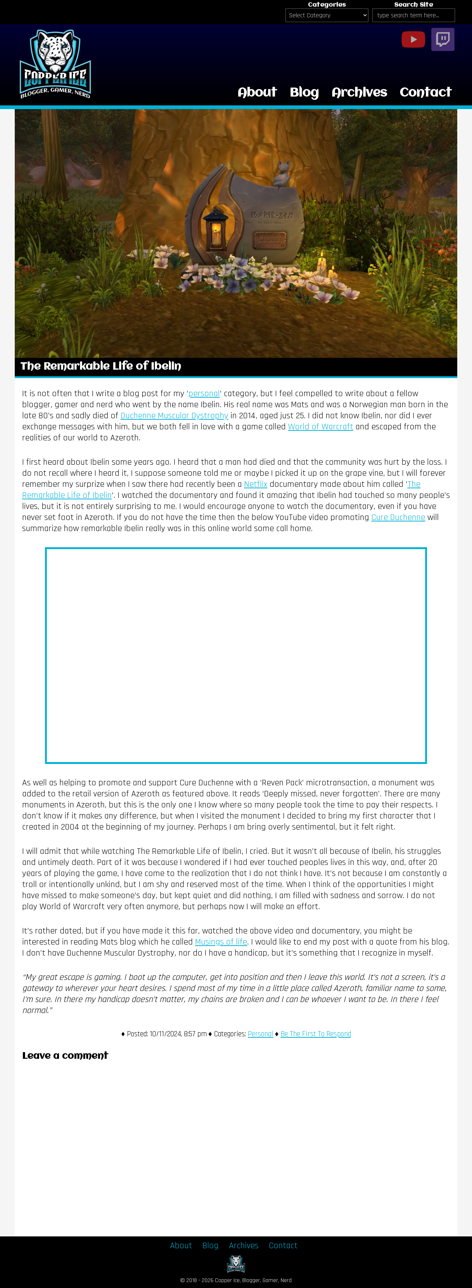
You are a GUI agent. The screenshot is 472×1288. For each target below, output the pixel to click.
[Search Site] (413, 15)
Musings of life (221, 941)
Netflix (255, 484)
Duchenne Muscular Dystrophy (174, 415)
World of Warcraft (320, 426)
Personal (260, 1034)
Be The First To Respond (316, 1034)
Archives (359, 93)
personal (204, 393)
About (257, 93)
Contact (426, 93)
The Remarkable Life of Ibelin (100, 367)
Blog (304, 93)
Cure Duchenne (398, 517)
